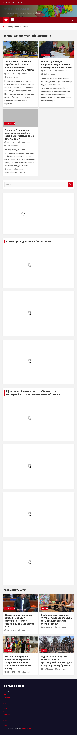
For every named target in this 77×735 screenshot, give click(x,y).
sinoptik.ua (26, 728)
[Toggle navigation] (12, 19)
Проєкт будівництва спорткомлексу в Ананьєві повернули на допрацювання (57, 64)
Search (70, 184)
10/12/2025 (10, 74)
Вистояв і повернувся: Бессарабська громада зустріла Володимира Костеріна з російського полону (17, 662)
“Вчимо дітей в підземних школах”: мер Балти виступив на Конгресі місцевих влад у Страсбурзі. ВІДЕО (19, 621)
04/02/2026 (47, 669)
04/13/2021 (47, 71)
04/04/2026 (10, 630)
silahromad (24, 74)
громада (45, 55)
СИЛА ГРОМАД (16, 9)
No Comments (12, 77)
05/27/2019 (10, 142)
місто (44, 650)
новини (45, 609)
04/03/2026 (10, 672)
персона (8, 650)
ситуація (8, 55)
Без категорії (10, 124)
